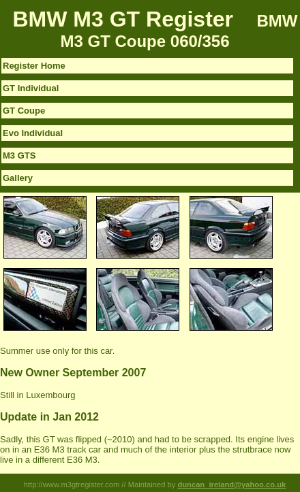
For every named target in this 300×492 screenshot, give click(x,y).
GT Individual (31, 88)
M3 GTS (19, 155)
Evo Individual (33, 133)
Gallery (18, 178)
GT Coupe (24, 110)
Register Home (34, 66)
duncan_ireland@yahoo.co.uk (231, 484)
